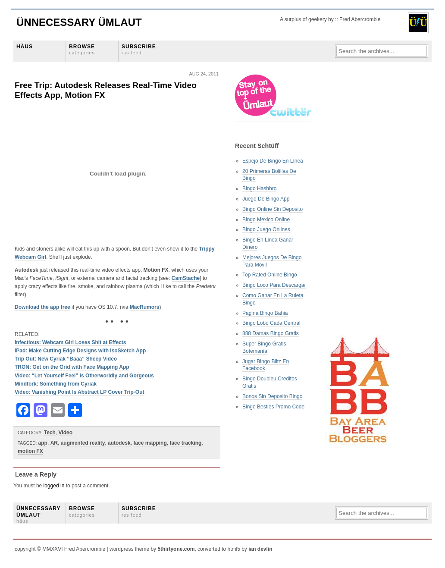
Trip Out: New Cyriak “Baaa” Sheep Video (66, 359)
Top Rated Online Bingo (269, 275)
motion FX (30, 451)
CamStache (186, 278)
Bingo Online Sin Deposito (272, 209)
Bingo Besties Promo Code (273, 407)
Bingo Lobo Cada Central (271, 323)
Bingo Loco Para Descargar (274, 285)
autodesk (119, 443)
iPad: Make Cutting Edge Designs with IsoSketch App (80, 351)
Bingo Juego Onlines (266, 229)
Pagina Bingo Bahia (265, 313)
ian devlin (260, 549)
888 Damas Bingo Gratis (270, 333)
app (42, 443)
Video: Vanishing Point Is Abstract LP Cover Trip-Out (79, 392)
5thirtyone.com (175, 549)
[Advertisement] (359, 203)
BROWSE (82, 49)
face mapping (149, 443)
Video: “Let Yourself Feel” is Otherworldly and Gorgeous (84, 376)
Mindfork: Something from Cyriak (56, 384)
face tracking (185, 443)
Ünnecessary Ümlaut (79, 22)
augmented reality (83, 443)
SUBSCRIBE (139, 49)
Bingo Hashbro (259, 188)
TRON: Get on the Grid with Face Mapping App (72, 367)
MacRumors (145, 307)
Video (65, 433)
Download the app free (42, 307)
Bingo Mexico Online (266, 220)
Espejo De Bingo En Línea (272, 161)
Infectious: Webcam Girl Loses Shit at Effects (70, 342)
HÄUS (24, 47)
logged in (54, 486)
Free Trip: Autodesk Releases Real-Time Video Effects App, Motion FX (106, 90)
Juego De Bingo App (265, 199)
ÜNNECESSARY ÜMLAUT (38, 514)
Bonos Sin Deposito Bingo (272, 396)
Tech (50, 433)
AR (54, 443)
